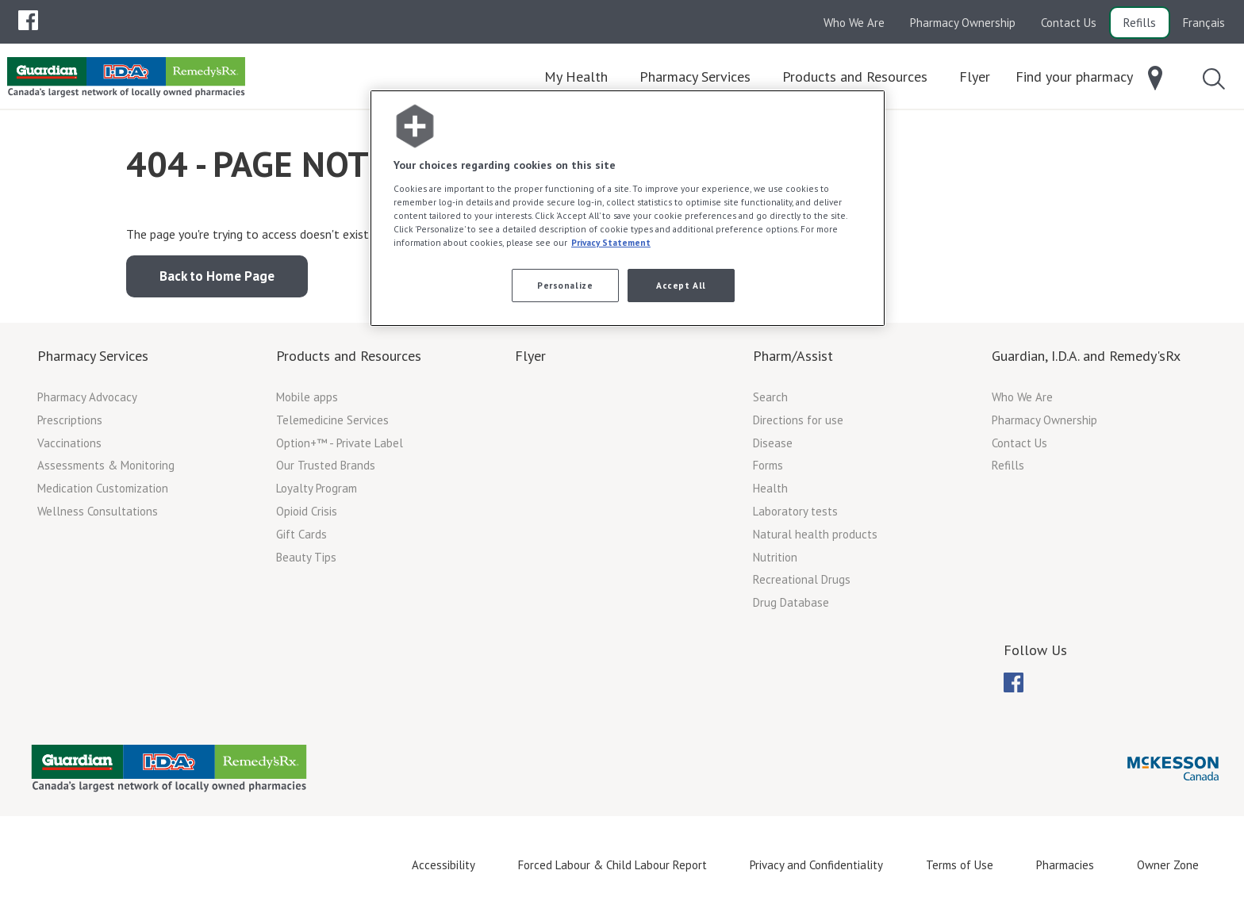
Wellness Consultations (97, 511)
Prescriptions (69, 419)
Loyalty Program (316, 488)
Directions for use (798, 419)
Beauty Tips (306, 557)
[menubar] (28, 20)
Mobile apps (307, 396)
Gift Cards (301, 534)
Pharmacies (1065, 864)
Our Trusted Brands (325, 465)
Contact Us (1068, 22)
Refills (1139, 22)
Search (770, 396)
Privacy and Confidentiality (816, 864)
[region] (627, 208)
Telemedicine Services (332, 419)
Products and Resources (348, 356)
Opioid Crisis (306, 511)
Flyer (530, 356)
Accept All (681, 285)
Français (1204, 22)
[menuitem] (28, 20)
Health (770, 488)
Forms (768, 465)
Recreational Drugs (801, 579)
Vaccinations (69, 442)
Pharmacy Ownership (963, 22)
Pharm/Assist (793, 356)
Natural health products (815, 534)
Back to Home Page (217, 276)
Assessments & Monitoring (106, 465)
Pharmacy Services (92, 356)
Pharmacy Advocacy (87, 396)
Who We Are (854, 22)
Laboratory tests (795, 511)
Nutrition (775, 557)
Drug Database (791, 602)
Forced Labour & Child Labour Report (612, 864)
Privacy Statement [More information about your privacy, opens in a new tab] (611, 242)
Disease (773, 442)
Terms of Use (959, 864)
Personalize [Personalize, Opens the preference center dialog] (565, 285)
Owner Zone (1168, 864)
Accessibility (443, 864)
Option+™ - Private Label (339, 442)
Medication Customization (102, 488)
